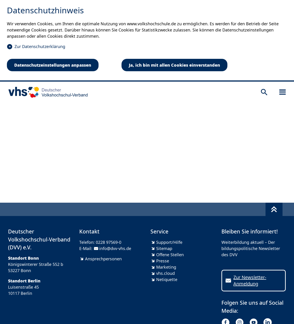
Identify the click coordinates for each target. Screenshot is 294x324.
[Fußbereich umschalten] (274, 209)
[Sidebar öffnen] (282, 92)
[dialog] (147, 41)
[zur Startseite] (46, 92)
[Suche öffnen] (264, 92)
